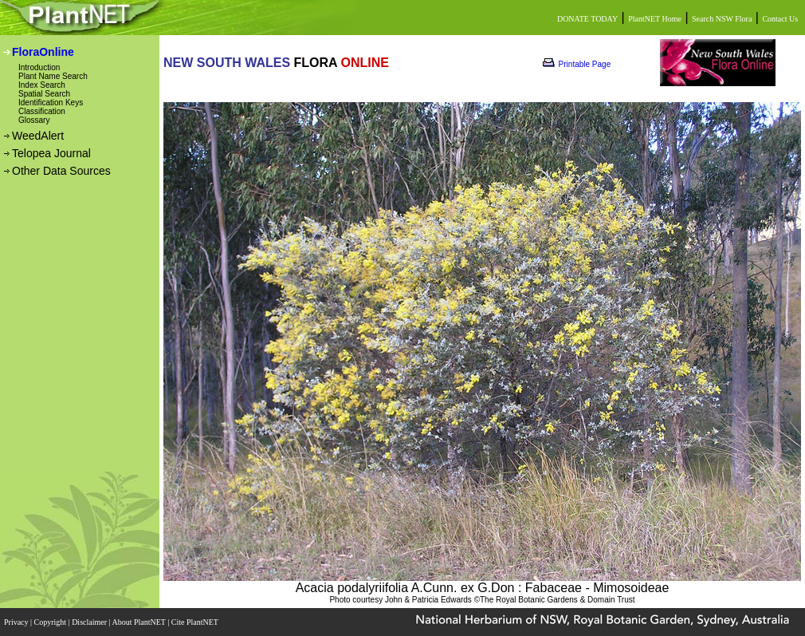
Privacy (17, 622)
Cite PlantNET (195, 622)
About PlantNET (139, 622)
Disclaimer (90, 622)
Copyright (51, 622)
